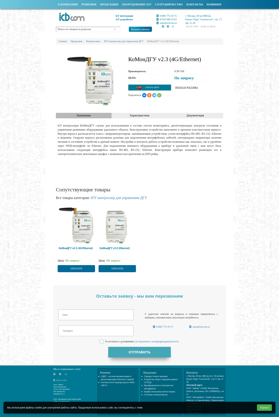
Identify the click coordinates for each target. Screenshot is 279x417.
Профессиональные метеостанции (159, 391)
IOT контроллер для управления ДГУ (119, 198)
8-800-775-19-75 (167, 16)
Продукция (109, 4)
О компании (68, 4)
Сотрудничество (169, 4)
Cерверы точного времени (156, 376)
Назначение (84, 115)
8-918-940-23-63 (167, 19)
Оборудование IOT (137, 4)
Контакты (194, 4)
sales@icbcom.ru (167, 23)
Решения (89, 4)
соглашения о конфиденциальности (156, 341)
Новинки (214, 4)
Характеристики (139, 115)
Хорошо (264, 407)
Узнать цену (147, 87)
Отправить (139, 352)
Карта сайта (60, 380)
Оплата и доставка (186, 87)
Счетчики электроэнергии (155, 394)
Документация (195, 115)
